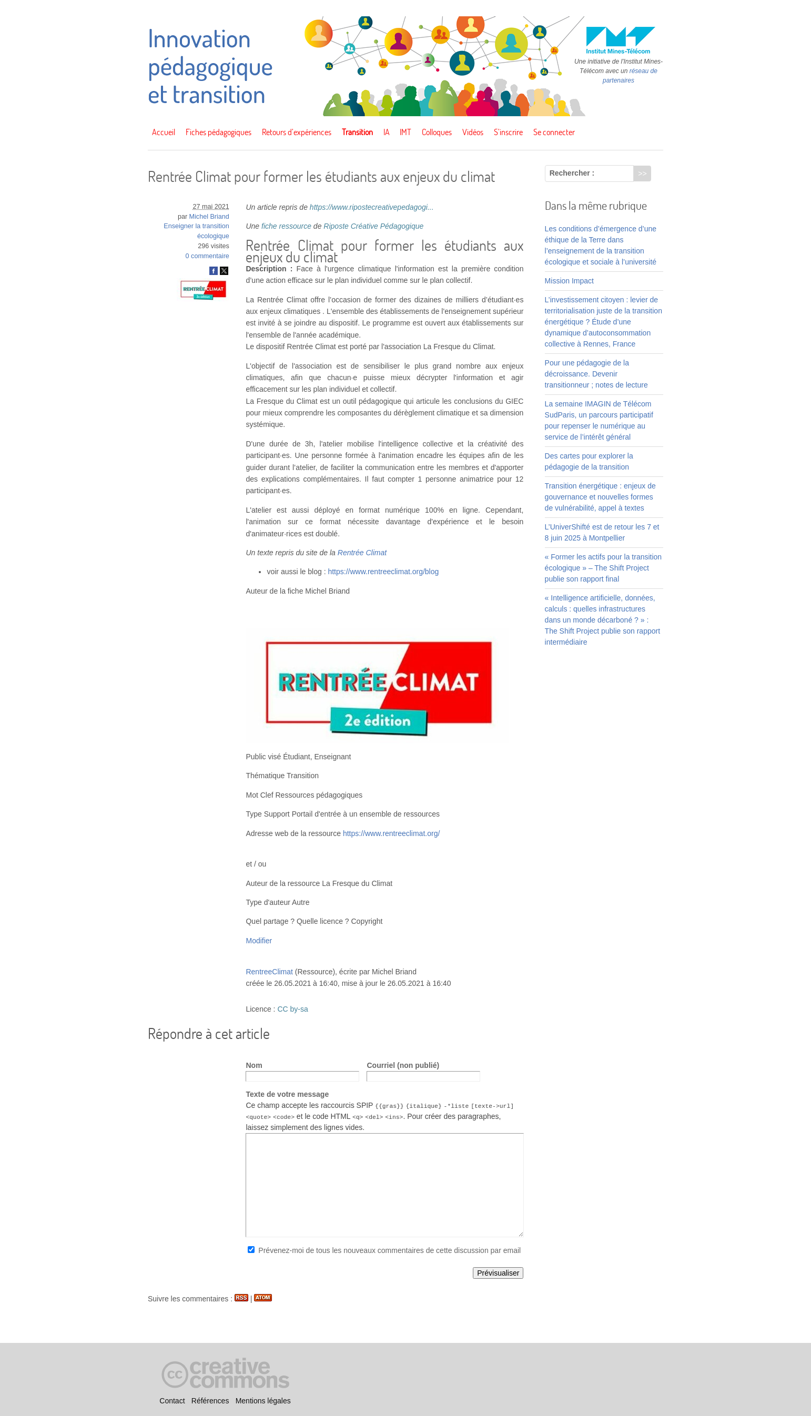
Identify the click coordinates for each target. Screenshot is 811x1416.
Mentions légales (263, 1401)
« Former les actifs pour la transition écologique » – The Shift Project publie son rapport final (603, 568)
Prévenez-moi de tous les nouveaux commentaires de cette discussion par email (389, 1250)
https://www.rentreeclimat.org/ (391, 833)
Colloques (437, 132)
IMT (405, 132)
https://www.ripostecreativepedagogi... (372, 207)
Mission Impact (569, 281)
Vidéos (472, 132)
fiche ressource (286, 226)
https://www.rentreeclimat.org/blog (383, 571)
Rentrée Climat (362, 552)
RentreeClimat (269, 971)
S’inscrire (508, 132)
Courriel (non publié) (403, 1065)
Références (210, 1401)
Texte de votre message (287, 1094)
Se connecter (554, 132)
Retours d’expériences (296, 132)
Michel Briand (209, 216)
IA (386, 132)
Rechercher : (572, 173)
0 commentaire (207, 256)
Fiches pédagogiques (218, 132)
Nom (254, 1065)
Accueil (163, 132)
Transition (357, 132)
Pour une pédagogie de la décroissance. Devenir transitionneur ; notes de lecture (596, 374)
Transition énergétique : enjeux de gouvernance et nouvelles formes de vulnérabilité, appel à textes (600, 497)
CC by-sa (292, 1009)
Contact (172, 1401)
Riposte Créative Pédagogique (373, 226)
